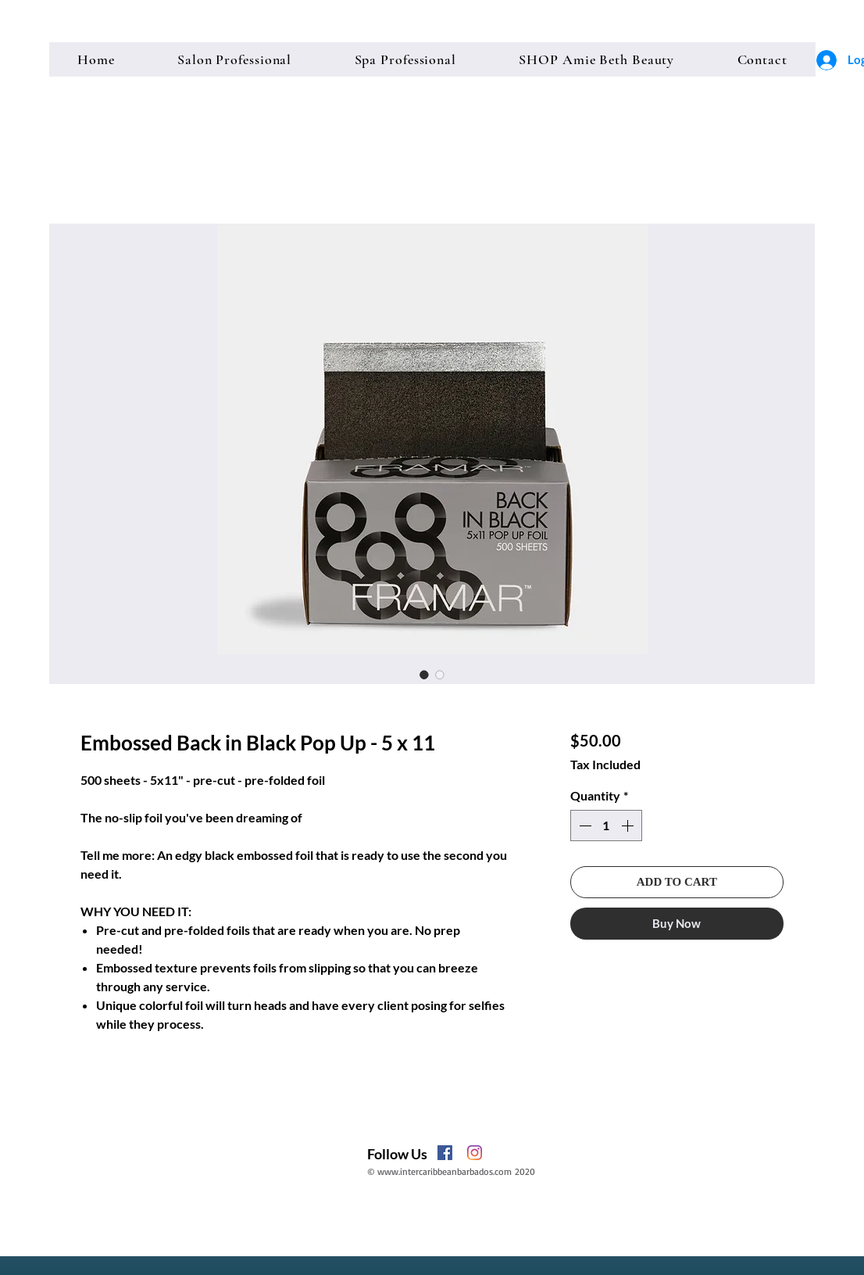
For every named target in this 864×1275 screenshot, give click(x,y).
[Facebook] (444, 1152)
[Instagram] (474, 1152)
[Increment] (629, 825)
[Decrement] (583, 825)
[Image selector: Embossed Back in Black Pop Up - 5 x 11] (424, 674)
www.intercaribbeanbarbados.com (444, 1171)
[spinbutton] (606, 825)
